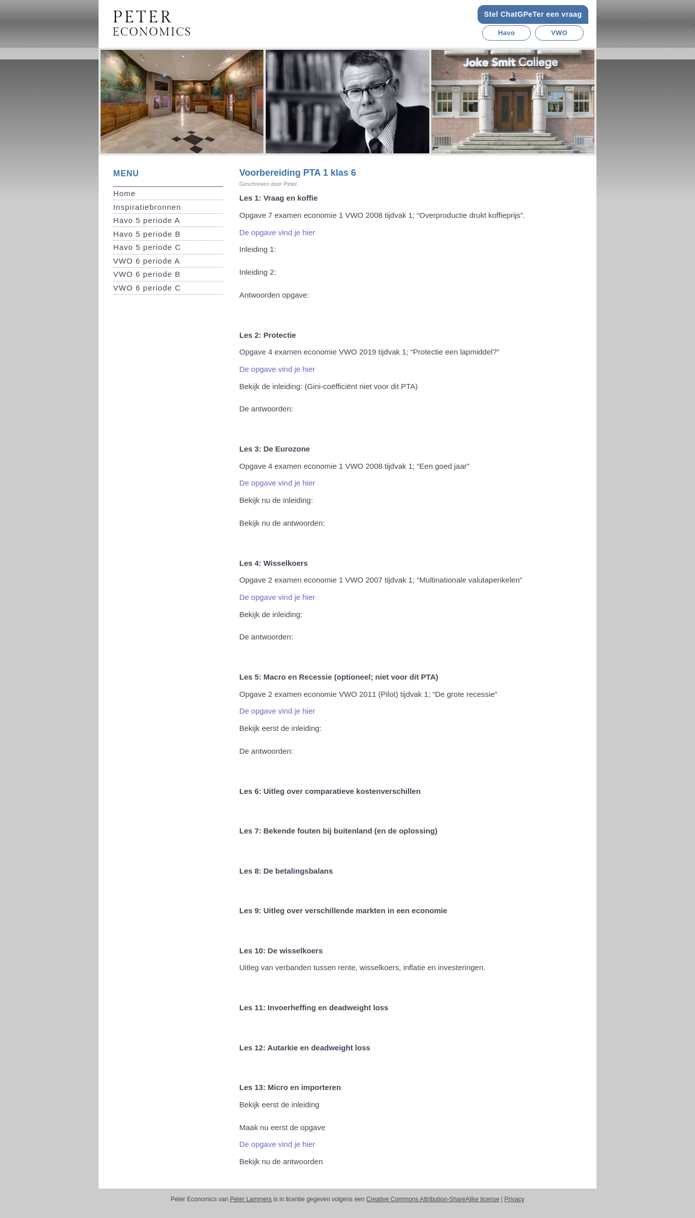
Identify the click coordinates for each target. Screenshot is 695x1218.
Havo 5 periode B (147, 234)
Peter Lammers (251, 1199)
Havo (506, 33)
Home (124, 193)
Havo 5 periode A (146, 220)
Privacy (514, 1199)
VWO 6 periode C (147, 287)
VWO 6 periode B (146, 274)
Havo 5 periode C (147, 247)
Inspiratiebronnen (147, 207)
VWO (559, 33)
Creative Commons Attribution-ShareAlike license (432, 1199)
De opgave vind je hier (277, 232)
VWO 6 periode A (146, 261)
